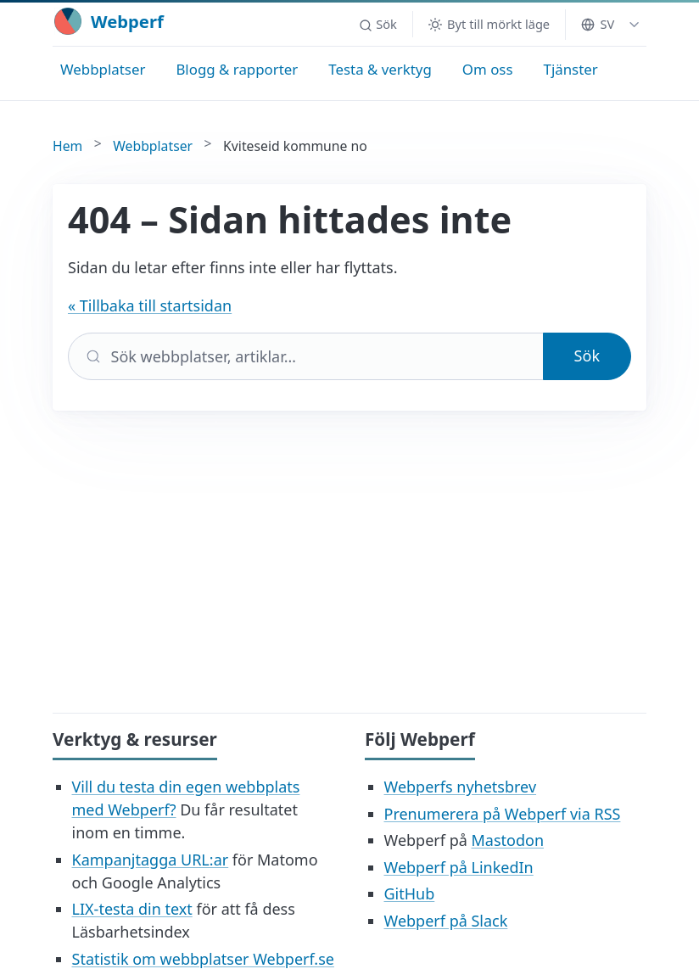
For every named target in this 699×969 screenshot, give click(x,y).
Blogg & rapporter (237, 69)
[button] (377, 24)
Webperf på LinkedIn (459, 867)
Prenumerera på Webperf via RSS (502, 814)
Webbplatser (102, 69)
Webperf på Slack (446, 920)
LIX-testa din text (132, 909)
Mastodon (507, 840)
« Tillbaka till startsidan (150, 305)
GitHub (409, 893)
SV (597, 23)
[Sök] (306, 356)
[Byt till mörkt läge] (489, 24)
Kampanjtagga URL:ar (150, 859)
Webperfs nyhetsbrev (460, 786)
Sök (587, 355)
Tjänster (571, 69)
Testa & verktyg (380, 69)
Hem (67, 146)
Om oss (487, 69)
